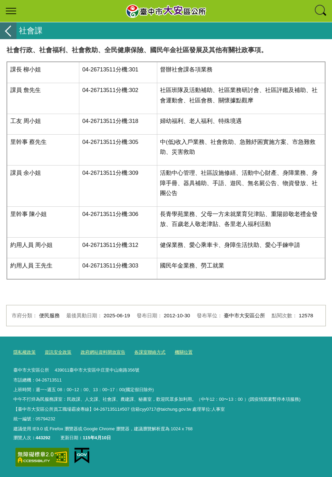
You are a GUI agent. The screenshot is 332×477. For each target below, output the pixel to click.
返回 (8, 30)
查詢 (321, 11)
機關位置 (184, 352)
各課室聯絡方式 (149, 352)
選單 (11, 11)
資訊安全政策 (58, 352)
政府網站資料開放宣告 (103, 352)
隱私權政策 (24, 352)
